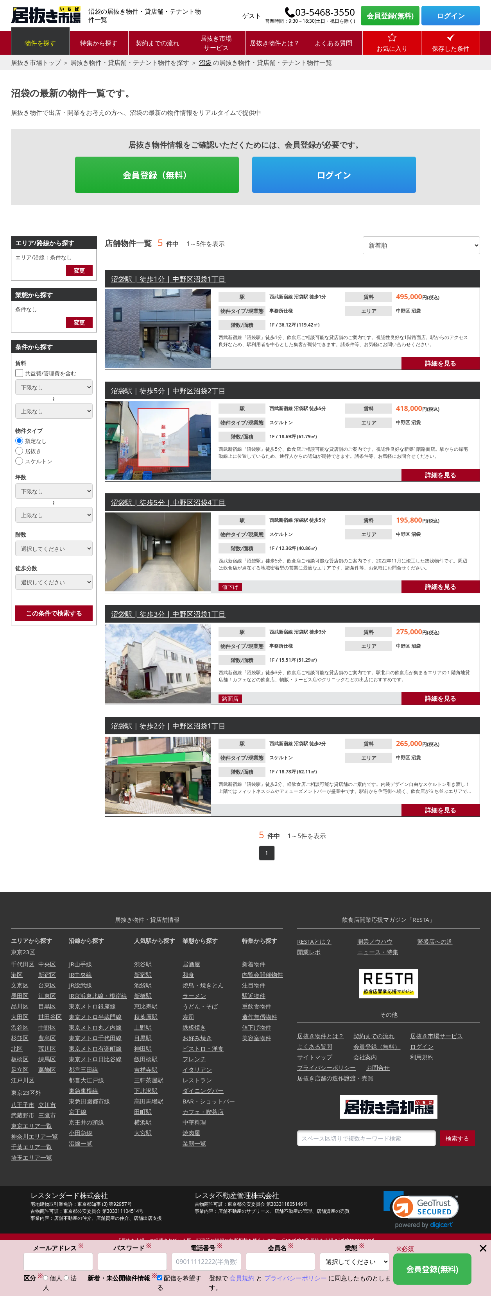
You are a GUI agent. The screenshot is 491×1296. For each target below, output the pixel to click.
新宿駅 (143, 974)
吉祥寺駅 (146, 1069)
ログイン (451, 15)
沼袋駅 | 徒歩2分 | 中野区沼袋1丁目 (168, 725)
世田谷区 (50, 1017)
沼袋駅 (301, 296)
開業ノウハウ (374, 941)
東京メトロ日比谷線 (95, 1059)
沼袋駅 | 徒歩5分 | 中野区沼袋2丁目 (168, 390)
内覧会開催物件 (262, 974)
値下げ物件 (256, 1027)
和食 (188, 974)
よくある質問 (333, 43)
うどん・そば (200, 1006)
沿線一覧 (80, 1143)
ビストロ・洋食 (203, 1048)
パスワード (132, 1247)
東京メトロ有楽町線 (95, 1048)
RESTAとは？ (314, 941)
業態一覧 (194, 1143)
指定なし (36, 440)
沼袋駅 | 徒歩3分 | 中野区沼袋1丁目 (168, 614)
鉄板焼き (194, 1027)
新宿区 (47, 974)
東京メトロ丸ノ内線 (95, 1027)
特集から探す (99, 43)
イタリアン (197, 1069)
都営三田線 (83, 1069)
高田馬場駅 (148, 1101)
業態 (354, 1247)
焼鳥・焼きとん (203, 985)
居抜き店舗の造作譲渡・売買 (335, 1078)
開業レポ (309, 952)
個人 (56, 1278)
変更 (79, 270)
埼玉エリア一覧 (31, 1157)
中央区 (47, 964)
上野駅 (143, 1027)
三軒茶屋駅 (148, 1080)
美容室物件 (256, 1038)
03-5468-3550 (325, 12)
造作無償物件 (259, 1017)
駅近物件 (253, 996)
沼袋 (205, 62)
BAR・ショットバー (209, 1101)
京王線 (77, 1112)
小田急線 (80, 1133)
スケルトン (38, 461)
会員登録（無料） (157, 174)
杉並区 (20, 1038)
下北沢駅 (146, 1090)
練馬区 (47, 1059)
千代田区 (22, 964)
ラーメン (194, 996)
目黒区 (47, 1006)
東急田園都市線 (89, 1101)
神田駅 (143, 1048)
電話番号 (206, 1247)
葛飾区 (47, 1069)
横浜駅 (143, 1122)
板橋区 (20, 1059)
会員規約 (241, 1278)
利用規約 (422, 1057)
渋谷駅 (143, 964)
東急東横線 (83, 1090)
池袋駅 (143, 985)
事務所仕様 (281, 310)
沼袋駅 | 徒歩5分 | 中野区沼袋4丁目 (168, 502)
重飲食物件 (256, 1006)
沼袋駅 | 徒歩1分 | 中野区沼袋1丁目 (168, 279)
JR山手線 (80, 964)
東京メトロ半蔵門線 (95, 1017)
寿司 (188, 1017)
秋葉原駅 (146, 1017)
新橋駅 (143, 996)
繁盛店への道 (434, 941)
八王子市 (22, 1105)
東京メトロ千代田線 (95, 1038)
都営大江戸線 (86, 1080)
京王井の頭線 (86, 1122)
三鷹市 (47, 1115)
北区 (17, 1048)
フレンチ (194, 1059)
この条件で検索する (54, 613)
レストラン (197, 1080)
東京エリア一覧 (31, 1126)
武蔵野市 (22, 1115)
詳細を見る (440, 363)
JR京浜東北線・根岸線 (98, 996)
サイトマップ (314, 1057)
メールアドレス (58, 1247)
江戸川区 (22, 1080)
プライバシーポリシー (326, 1067)
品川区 (20, 1006)
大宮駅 (143, 1133)
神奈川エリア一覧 (34, 1136)
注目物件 (253, 985)
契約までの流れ (157, 43)
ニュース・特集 (377, 952)
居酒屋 (191, 964)
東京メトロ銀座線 (92, 1006)
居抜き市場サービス (216, 43)
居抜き (33, 451)
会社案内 (365, 1057)
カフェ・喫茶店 (203, 1112)
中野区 (403, 310)
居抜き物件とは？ (275, 43)
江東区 (47, 996)
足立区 (20, 1069)
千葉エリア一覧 (31, 1147)
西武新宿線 (281, 296)
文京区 (20, 985)
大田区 (20, 1017)
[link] (421, 1210)
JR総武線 (80, 985)
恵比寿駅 (146, 1006)
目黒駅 (143, 1038)
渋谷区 (20, 1027)
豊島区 (47, 1038)
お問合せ (378, 1067)
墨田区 (20, 996)
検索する (457, 1138)
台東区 (47, 985)
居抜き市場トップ (36, 62)
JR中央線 (80, 974)
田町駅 (143, 1112)
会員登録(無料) (390, 15)
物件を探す (40, 43)
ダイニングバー (203, 1090)
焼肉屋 (191, 1133)
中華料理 (194, 1122)
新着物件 (253, 964)
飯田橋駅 (146, 1059)
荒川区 (47, 1048)
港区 (17, 974)
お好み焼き (197, 1038)
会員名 (281, 1247)
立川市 (47, 1105)
